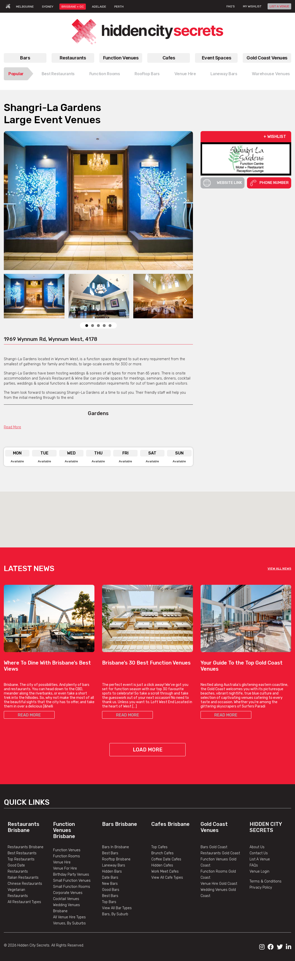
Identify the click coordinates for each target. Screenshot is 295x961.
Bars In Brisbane (115, 847)
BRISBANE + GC (72, 6)
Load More (147, 750)
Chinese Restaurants (25, 883)
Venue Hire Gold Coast (219, 883)
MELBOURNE (25, 6)
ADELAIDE (99, 6)
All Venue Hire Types (69, 917)
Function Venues (120, 57)
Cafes (168, 57)
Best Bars (110, 853)
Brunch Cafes (162, 853)
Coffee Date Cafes (166, 859)
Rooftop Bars (147, 73)
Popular (16, 73)
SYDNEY (47, 6)
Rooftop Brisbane (116, 859)
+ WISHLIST (275, 136)
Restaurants (73, 57)
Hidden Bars (112, 871)
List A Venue (260, 859)
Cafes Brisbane (170, 824)
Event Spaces (216, 57)
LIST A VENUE (279, 6)
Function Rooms (104, 73)
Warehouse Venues (271, 73)
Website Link (222, 183)
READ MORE (29, 715)
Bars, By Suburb (115, 914)
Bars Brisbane (119, 824)
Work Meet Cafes (165, 871)
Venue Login (259, 871)
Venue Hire (185, 73)
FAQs (254, 865)
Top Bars (109, 902)
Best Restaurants (58, 73)
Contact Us (259, 853)
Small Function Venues (72, 880)
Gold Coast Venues (267, 57)
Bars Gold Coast (214, 847)
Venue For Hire (65, 868)
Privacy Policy (261, 887)
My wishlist (252, 6)
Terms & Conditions (266, 881)
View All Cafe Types (167, 877)
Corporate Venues (68, 893)
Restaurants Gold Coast (220, 853)
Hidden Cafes (162, 865)
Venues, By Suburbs (69, 923)
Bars (25, 57)
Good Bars (110, 890)
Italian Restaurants (23, 877)
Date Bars (110, 877)
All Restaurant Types (24, 902)
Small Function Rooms (71, 887)
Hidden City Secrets (266, 827)
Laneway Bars (223, 73)
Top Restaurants (21, 859)
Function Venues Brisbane (64, 830)
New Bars (110, 883)
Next (185, 200)
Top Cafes (159, 847)
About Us (257, 847)
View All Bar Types (117, 908)
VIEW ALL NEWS (279, 568)
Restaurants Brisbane (23, 827)
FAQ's (230, 6)
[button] (147, 514)
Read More (12, 427)
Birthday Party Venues (71, 874)
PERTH (119, 6)
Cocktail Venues (66, 899)
